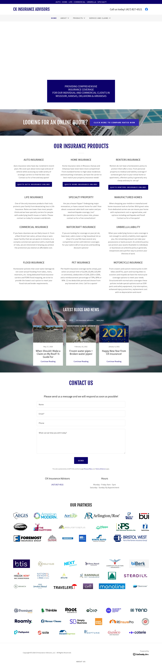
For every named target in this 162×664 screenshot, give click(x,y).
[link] (47, 10)
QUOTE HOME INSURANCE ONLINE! (81, 184)
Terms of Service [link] (101, 469)
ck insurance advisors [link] (85, 320)
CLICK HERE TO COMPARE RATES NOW (114, 122)
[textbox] (81, 404)
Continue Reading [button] (48, 361)
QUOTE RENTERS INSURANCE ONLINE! (128, 187)
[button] (65, 18)
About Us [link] (81, 661)
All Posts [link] (62, 320)
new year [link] (100, 320)
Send (81, 460)
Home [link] (54, 18)
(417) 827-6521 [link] (134, 9)
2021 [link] (71, 320)
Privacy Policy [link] (88, 469)
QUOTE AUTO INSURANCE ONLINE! (33, 184)
